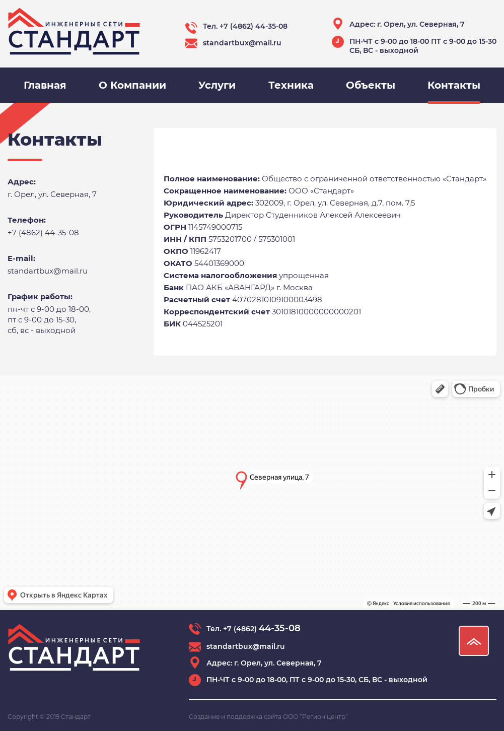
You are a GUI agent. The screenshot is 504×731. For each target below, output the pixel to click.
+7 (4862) (262, 628)
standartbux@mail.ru (242, 42)
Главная (45, 85)
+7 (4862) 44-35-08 (253, 26)
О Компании (132, 85)
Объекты (370, 85)
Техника (291, 85)
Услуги (217, 85)
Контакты (453, 85)
